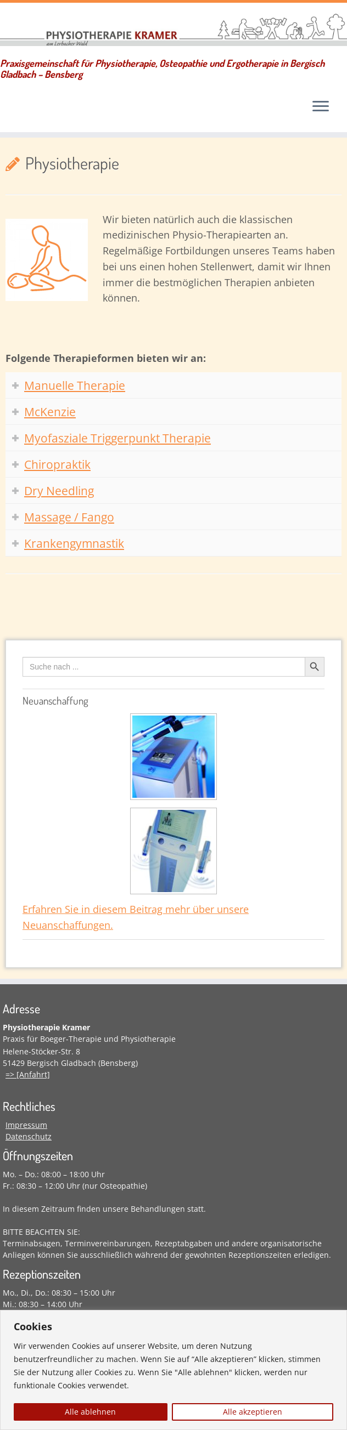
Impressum (26, 1125)
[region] (173, 1370)
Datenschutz (28, 1136)
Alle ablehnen (90, 1411)
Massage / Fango (69, 517)
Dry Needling (59, 490)
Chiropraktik (57, 464)
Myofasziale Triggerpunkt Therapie (117, 438)
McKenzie (50, 411)
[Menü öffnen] (321, 107)
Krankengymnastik (74, 543)
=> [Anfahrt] (27, 1074)
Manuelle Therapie (74, 385)
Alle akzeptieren (252, 1411)
